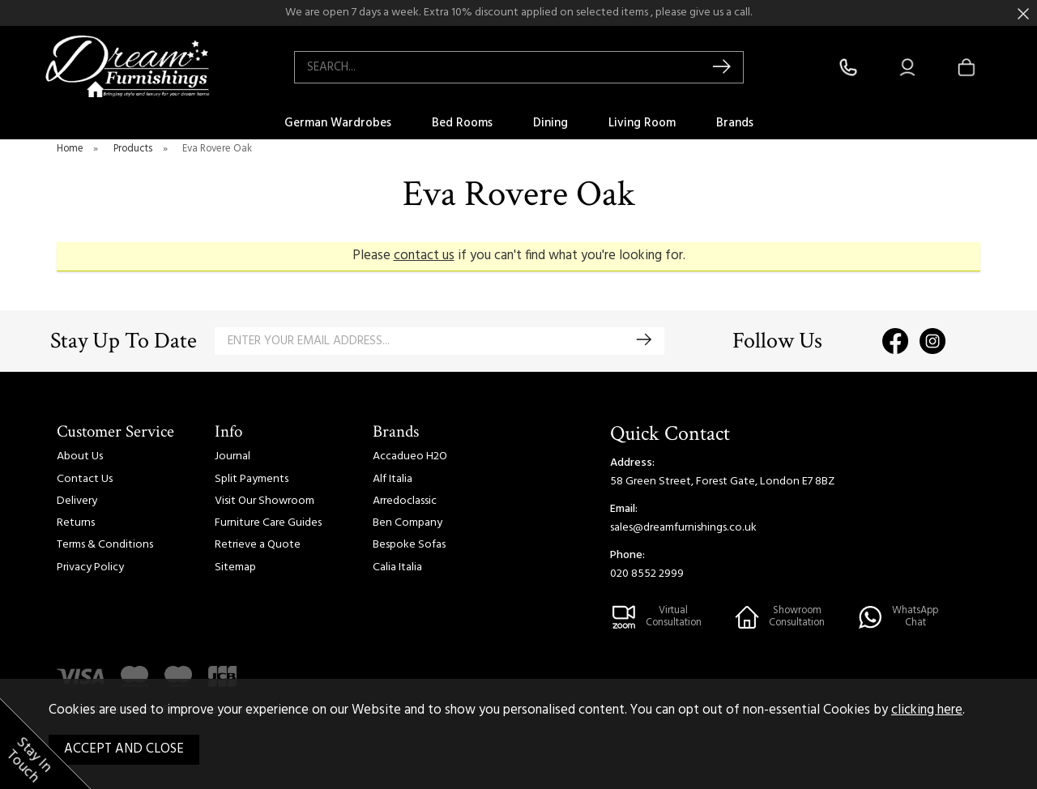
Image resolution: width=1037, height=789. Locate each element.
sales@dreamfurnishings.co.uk (683, 527)
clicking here (926, 710)
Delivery (77, 501)
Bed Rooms (462, 123)
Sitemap (235, 567)
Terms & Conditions (105, 544)
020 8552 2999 (647, 574)
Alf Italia (392, 479)
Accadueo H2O (410, 456)
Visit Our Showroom (264, 501)
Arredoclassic (405, 501)
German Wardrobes (337, 123)
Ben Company (407, 523)
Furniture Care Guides (268, 523)
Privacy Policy (90, 567)
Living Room (642, 123)
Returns (76, 523)
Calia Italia (397, 567)
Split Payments (251, 479)
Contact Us (85, 479)
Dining (550, 123)
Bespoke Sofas (409, 544)
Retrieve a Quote (258, 544)
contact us (424, 256)
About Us (80, 456)
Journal (232, 456)
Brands (734, 123)
